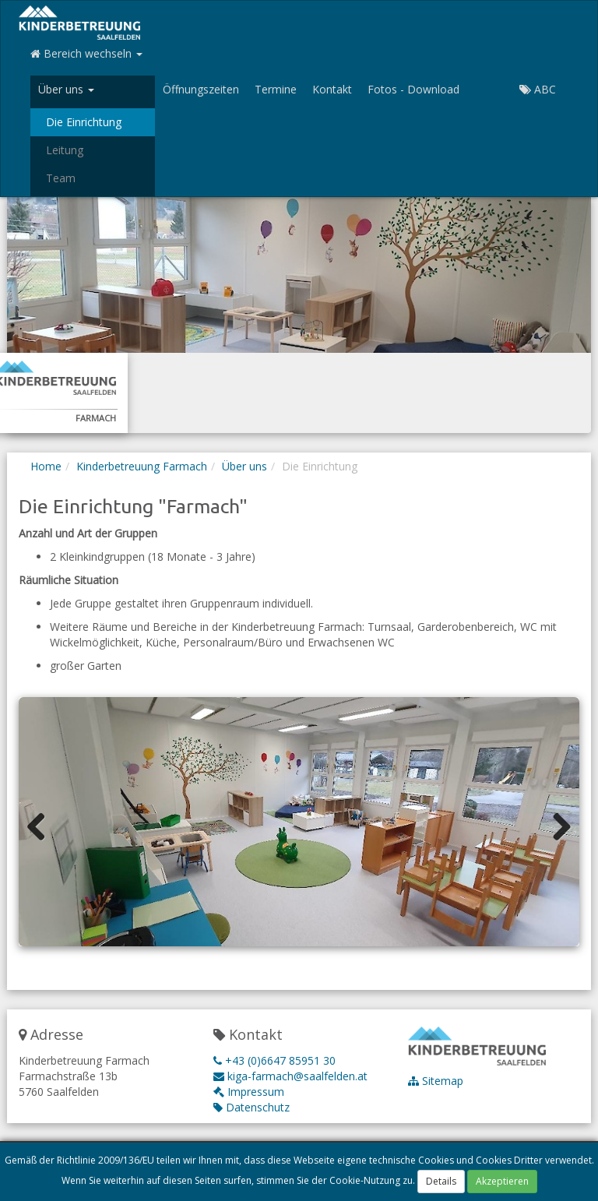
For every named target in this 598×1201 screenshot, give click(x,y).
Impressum (248, 1091)
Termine (276, 89)
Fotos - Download (413, 89)
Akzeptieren (502, 1183)
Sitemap (435, 1080)
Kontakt (332, 89)
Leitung (64, 150)
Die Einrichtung (83, 121)
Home (46, 466)
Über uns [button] (66, 89)
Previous (42, 825)
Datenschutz (251, 1107)
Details (441, 1183)
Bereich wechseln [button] (86, 53)
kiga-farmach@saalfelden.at (290, 1076)
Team (61, 178)
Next (556, 825)
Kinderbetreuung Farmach (141, 466)
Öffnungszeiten (201, 89)
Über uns (244, 466)
